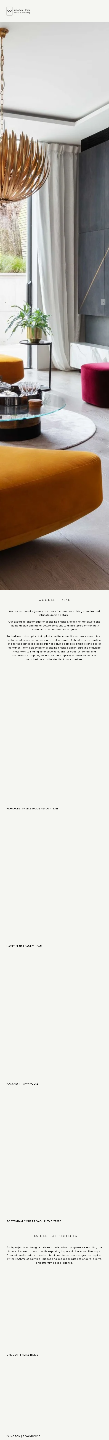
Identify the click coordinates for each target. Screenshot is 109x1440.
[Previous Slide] (6, 302)
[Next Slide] (103, 302)
